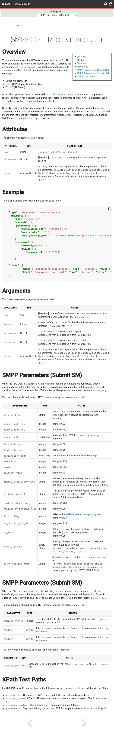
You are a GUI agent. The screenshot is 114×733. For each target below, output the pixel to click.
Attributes (82, 60)
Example (81, 63)
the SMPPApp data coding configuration (82, 514)
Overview (81, 56)
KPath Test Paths (86, 76)
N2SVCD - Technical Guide (16, 3)
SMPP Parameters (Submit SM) (93, 70)
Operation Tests (93, 173)
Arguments (82, 66)
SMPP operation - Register (63, 94)
